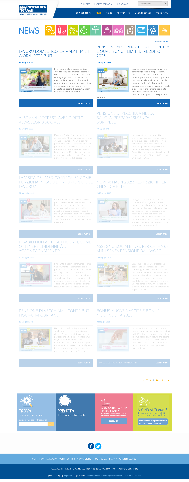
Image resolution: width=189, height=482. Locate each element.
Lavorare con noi (143, 13)
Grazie (109, 13)
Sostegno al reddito (95, 30)
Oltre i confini (153, 30)
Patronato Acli (33, 10)
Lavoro (50, 30)
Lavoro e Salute (61, 30)
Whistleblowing (127, 459)
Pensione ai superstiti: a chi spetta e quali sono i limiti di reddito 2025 (133, 51)
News (98, 13)
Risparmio (84, 30)
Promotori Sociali (103, 4)
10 (157, 380)
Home (157, 41)
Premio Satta (162, 13)
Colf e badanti (130, 30)
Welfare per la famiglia (118, 30)
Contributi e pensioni (73, 30)
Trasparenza (100, 459)
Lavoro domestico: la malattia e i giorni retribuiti (54, 53)
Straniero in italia (141, 30)
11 (161, 380)
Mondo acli (164, 30)
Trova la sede (123, 13)
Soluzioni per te (83, 13)
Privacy (113, 459)
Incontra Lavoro (48, 459)
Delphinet (67, 475)
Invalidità (107, 30)
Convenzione (84, 459)
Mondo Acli (123, 4)
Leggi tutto (84, 103)
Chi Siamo (85, 4)
